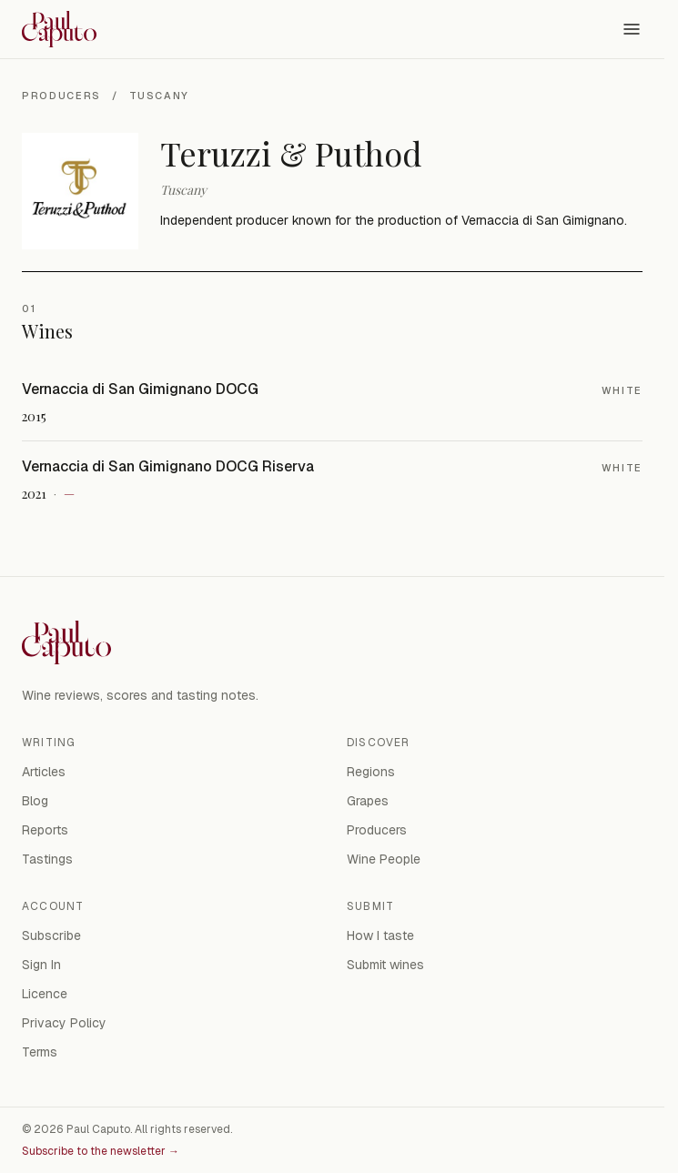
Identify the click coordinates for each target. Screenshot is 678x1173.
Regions (371, 771)
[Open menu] (631, 29)
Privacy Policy (64, 1023)
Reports (45, 830)
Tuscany (159, 95)
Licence (44, 994)
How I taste (380, 935)
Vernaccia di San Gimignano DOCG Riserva (168, 466)
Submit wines (385, 964)
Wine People (383, 859)
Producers (61, 95)
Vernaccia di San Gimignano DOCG (140, 389)
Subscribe (51, 935)
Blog (35, 801)
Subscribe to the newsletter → (100, 1151)
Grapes (368, 801)
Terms (39, 1052)
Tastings (47, 859)
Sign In (41, 964)
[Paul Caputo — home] (59, 29)
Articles (44, 771)
